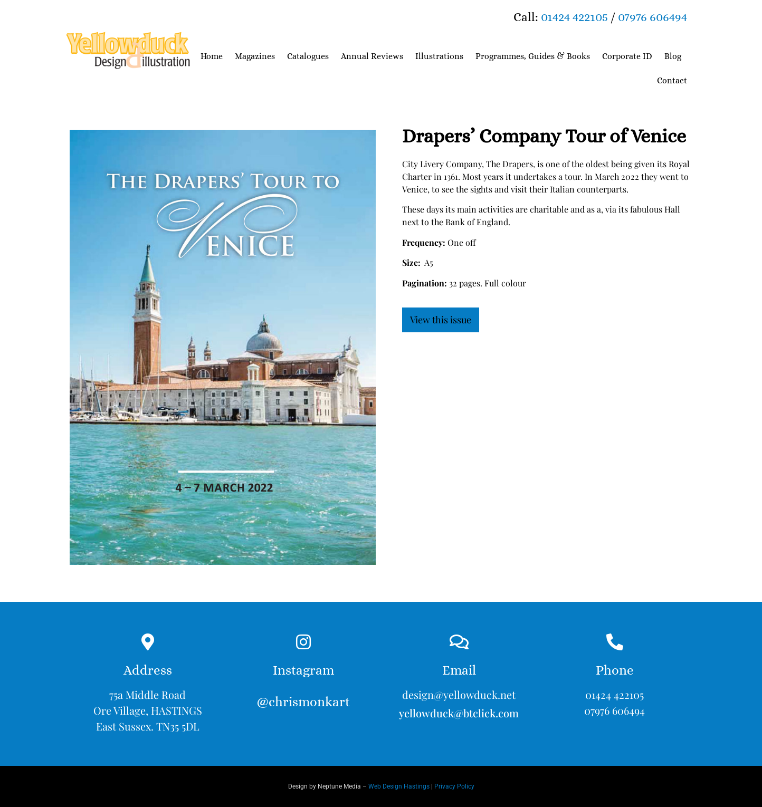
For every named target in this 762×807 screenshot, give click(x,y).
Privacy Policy (454, 786)
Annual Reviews (372, 56)
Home (212, 56)
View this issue (440, 319)
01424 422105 (574, 17)
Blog (672, 56)
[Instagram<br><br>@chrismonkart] (303, 641)
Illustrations (439, 56)
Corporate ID (627, 56)
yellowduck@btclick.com (459, 713)
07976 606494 (652, 17)
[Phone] (614, 641)
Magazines (255, 56)
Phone (615, 670)
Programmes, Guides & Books (532, 56)
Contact (672, 80)
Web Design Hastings (399, 786)
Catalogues (308, 56)
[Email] (459, 641)
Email (459, 670)
